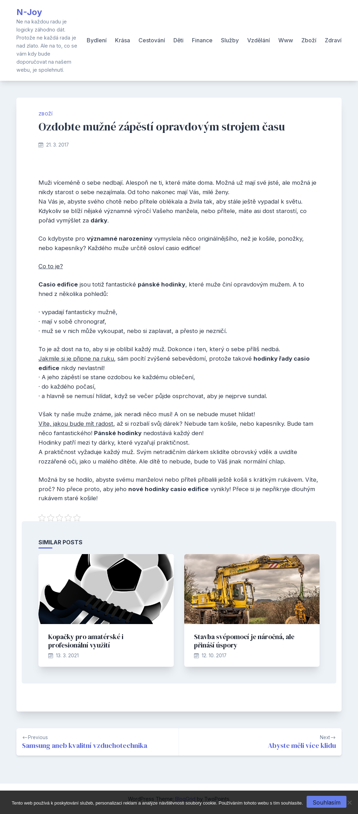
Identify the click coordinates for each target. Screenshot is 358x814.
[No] (349, 802)
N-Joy (29, 12)
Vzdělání (258, 40)
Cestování (151, 40)
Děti (178, 40)
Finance (202, 40)
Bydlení (97, 40)
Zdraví (333, 40)
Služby (230, 40)
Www (285, 40)
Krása (122, 40)
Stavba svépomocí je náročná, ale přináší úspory (244, 641)
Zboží (308, 40)
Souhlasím (327, 802)
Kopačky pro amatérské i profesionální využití (85, 641)
